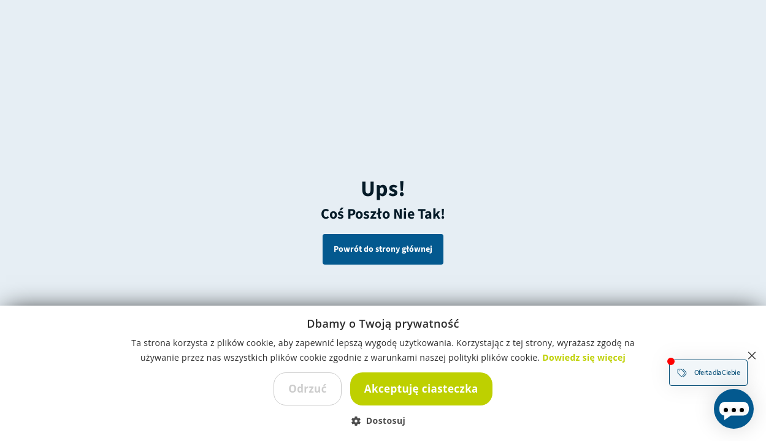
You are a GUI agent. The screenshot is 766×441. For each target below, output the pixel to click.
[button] (383, 420)
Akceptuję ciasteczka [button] (421, 389)
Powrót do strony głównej (383, 249)
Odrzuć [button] (307, 389)
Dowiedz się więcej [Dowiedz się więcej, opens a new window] (584, 357)
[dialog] (383, 373)
